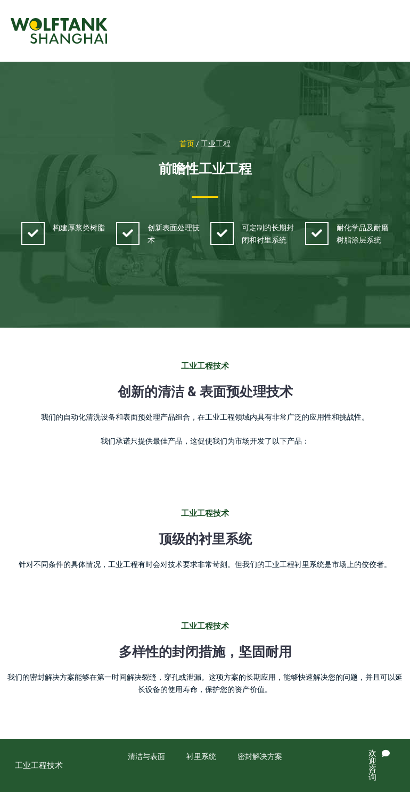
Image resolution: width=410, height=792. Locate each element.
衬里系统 (201, 756)
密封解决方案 (259, 756)
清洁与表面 (146, 756)
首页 (186, 143)
